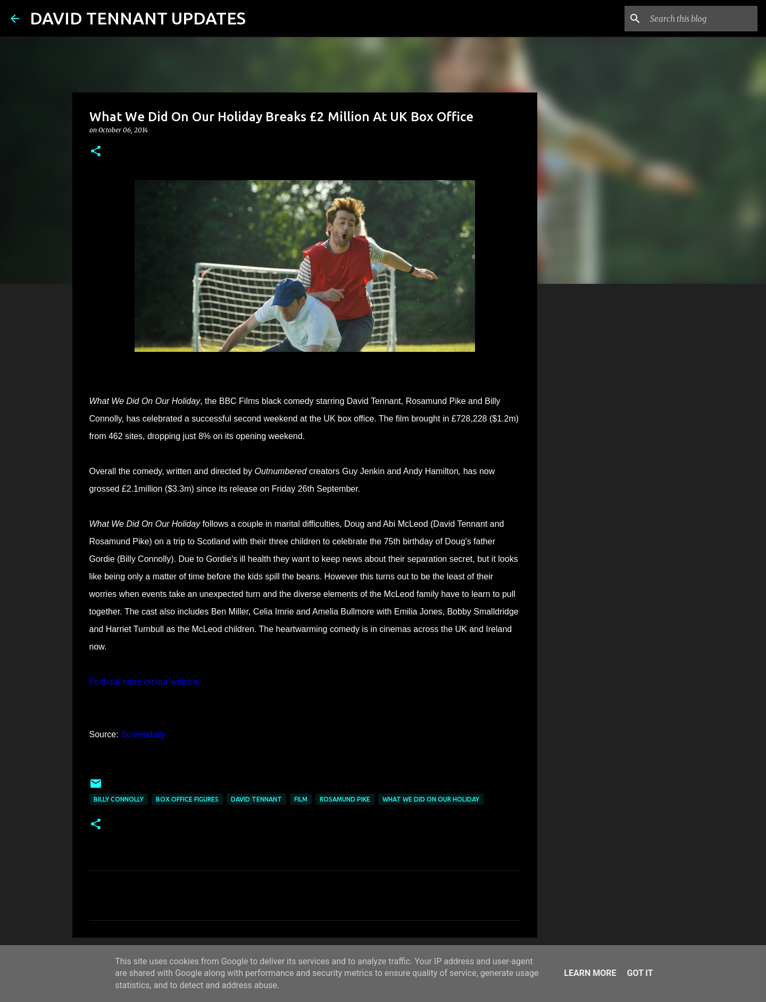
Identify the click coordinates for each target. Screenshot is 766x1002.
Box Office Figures (187, 799)
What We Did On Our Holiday (430, 799)
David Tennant (256, 799)
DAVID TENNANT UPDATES (138, 18)
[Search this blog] (701, 18)
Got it (640, 973)
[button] (95, 152)
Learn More (590, 973)
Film (300, 799)
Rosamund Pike (345, 799)
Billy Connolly (119, 799)
